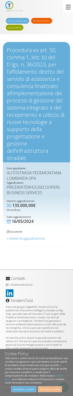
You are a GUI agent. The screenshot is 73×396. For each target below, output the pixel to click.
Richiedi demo (41, 21)
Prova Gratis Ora (17, 21)
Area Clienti (14, 27)
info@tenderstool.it (21, 284)
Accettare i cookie (23, 389)
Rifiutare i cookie (50, 389)
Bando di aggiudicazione (27, 238)
